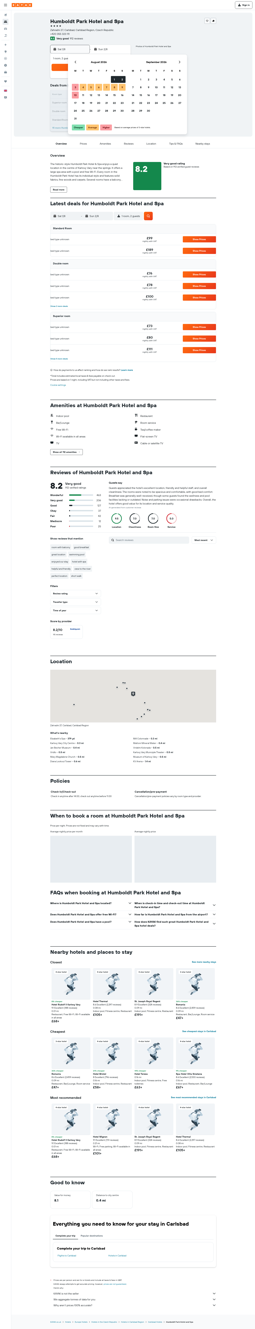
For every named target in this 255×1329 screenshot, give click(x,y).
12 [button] (91, 95)
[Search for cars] (5, 28)
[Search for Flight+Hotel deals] (5, 35)
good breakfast (81, 547)
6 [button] (99, 87)
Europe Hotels (81, 1322)
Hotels (68, 1322)
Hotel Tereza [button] (141, 1073)
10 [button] (75, 95)
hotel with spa (79, 561)
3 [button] (75, 87)
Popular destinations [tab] (92, 1235)
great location (58, 554)
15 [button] (114, 95)
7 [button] (106, 87)
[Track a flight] (5, 58)
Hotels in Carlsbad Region (132, 1322)
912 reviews (76, 38)
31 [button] (75, 118)
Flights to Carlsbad (67, 1255)
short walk (76, 575)
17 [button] (75, 103)
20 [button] (98, 103)
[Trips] (5, 81)
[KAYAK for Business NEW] (5, 72)
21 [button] (106, 103)
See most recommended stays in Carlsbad (193, 1097)
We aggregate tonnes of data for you (135, 1299)
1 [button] (114, 79)
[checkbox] (66, 632)
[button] (5, 5)
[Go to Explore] (5, 51)
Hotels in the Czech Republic (104, 1322)
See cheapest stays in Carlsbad (199, 1031)
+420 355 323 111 (59, 33)
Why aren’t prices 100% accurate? (135, 1305)
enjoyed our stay (60, 561)
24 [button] (75, 110)
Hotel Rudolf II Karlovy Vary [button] (66, 1004)
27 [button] (98, 110)
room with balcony (61, 547)
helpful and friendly (61, 568)
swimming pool (76, 554)
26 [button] (90, 110)
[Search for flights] (5, 15)
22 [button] (114, 103)
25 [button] (83, 110)
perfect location (59, 575)
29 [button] (114, 110)
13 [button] (99, 95)
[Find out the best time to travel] (5, 65)
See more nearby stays (204, 961)
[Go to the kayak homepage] (22, 5)
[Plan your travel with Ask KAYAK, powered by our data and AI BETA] (5, 45)
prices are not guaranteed (115, 1284)
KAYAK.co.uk (55, 1322)
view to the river (82, 568)
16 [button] (122, 95)
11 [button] (83, 95)
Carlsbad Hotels (155, 1322)
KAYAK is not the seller (135, 1293)
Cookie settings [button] (58, 385)
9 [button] (122, 87)
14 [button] (106, 95)
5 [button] (91, 87)
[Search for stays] (5, 22)
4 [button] (83, 87)
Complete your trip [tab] (65, 1235)
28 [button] (106, 110)
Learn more (127, 370)
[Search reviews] (151, 540)
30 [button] (122, 110)
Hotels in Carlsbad (117, 1255)
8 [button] (114, 87)
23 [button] (122, 103)
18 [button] (83, 103)
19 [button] (91, 103)
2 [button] (122, 79)
